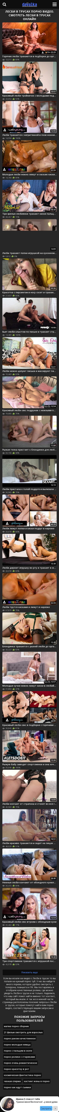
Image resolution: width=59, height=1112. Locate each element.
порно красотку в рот (16, 1069)
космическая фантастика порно (22, 1075)
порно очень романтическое (20, 1062)
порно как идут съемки (17, 1087)
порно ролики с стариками (19, 1056)
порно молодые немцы (17, 1044)
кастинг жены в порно (37, 1081)
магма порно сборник (16, 1026)
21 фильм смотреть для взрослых (23, 1032)
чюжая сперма (12, 1081)
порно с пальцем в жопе (18, 1050)
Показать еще (29, 972)
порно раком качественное (20, 1038)
